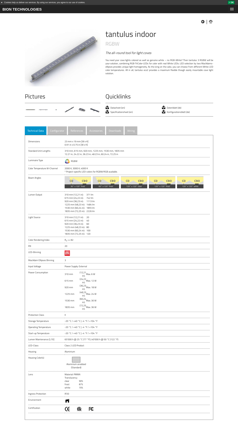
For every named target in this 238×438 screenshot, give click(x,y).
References (77, 131)
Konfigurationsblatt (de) (178, 112)
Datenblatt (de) (174, 107)
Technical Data (35, 131)
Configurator (57, 131)
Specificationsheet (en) (121, 112)
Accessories (95, 131)
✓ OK (231, 2)
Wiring (131, 131)
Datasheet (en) (117, 107)
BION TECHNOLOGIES (22, 9)
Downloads (115, 131)
